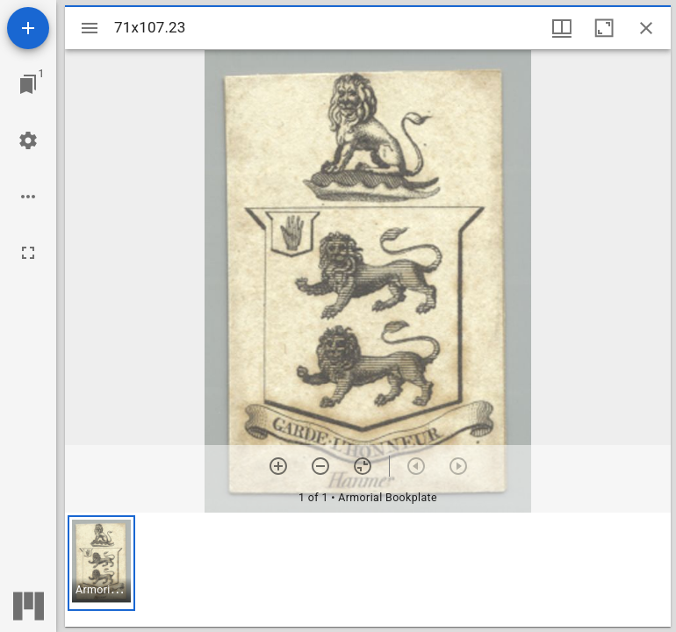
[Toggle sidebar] (89, 28)
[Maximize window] (604, 28)
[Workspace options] (28, 197)
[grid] (368, 570)
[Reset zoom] (363, 466)
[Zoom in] (278, 466)
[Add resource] (28, 28)
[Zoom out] (320, 466)
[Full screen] (28, 253)
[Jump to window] (28, 84)
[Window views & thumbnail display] (562, 28)
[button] (101, 563)
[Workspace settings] (28, 140)
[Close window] (646, 28)
